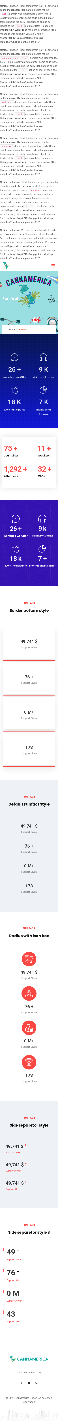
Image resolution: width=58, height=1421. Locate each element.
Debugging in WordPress (13, 29)
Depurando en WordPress (21, 210)
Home (12, 329)
